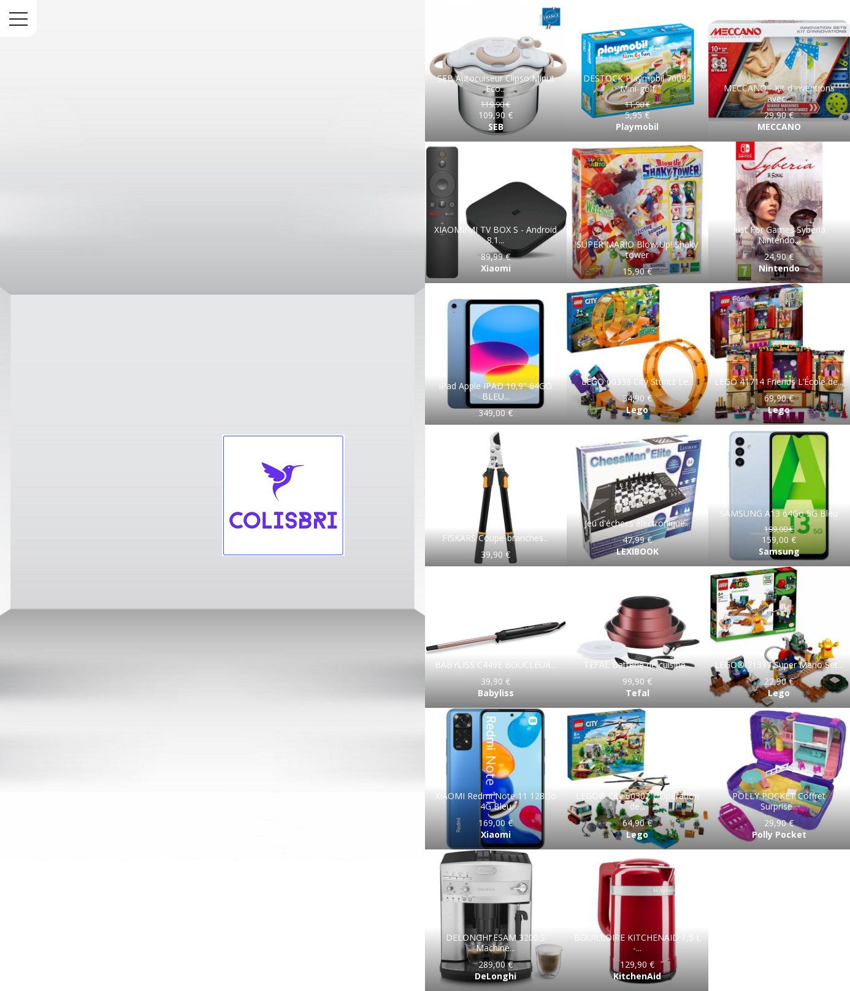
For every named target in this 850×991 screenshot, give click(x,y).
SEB (495, 126)
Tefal (637, 693)
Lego (637, 410)
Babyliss (496, 693)
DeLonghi (495, 976)
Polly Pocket (779, 834)
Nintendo (779, 268)
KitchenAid (637, 976)
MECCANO (779, 126)
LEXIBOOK (637, 551)
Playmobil (637, 126)
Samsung (779, 551)
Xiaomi (496, 268)
